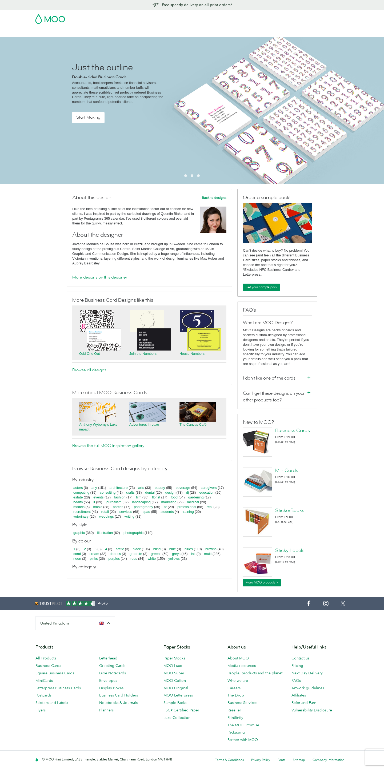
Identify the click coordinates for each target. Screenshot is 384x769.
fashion (119, 497)
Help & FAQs (258, 32)
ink (193, 554)
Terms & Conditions (229, 760)
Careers (234, 688)
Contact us (300, 658)
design (170, 492)
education (206, 492)
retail (105, 512)
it (94, 502)
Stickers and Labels (51, 702)
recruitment (82, 512)
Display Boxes (111, 688)
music (97, 507)
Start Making (88, 117)
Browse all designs (89, 370)
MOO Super (173, 673)
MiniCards (286, 470)
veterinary (81, 516)
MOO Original (175, 688)
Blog (237, 32)
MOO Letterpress (178, 695)
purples (114, 559)
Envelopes (108, 680)
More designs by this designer (99, 277)
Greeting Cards (112, 665)
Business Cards (49, 32)
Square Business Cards (54, 673)
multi (207, 554)
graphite (136, 554)
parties (118, 507)
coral (77, 554)
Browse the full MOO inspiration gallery (108, 446)
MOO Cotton (174, 680)
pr (165, 507)
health (78, 502)
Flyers (134, 32)
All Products (45, 658)
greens (156, 554)
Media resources (241, 665)
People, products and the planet (254, 673)
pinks (94, 559)
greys (176, 554)
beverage (183, 488)
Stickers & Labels (107, 32)
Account (265, 17)
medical (193, 502)
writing (129, 516)
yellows (174, 559)
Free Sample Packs (237, 17)
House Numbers (192, 354)
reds (133, 559)
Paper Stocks (174, 658)
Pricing (297, 665)
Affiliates (298, 695)
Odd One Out (89, 354)
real (210, 507)
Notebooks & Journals (118, 702)
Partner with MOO (242, 739)
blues (189, 549)
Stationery (154, 32)
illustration (105, 533)
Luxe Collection (176, 717)
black (137, 549)
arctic (120, 549)
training (188, 512)
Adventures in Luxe (144, 424)
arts (141, 488)
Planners (106, 710)
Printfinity (235, 717)
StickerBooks (289, 510)
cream (94, 554)
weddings (106, 516)
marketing (169, 502)
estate (78, 497)
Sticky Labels (290, 550)
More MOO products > (262, 582)
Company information (329, 760)
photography (143, 507)
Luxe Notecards (112, 673)
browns (211, 549)
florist (156, 497)
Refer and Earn (303, 702)
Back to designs (214, 197)
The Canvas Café (192, 424)
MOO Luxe (172, 665)
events (98, 497)
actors (78, 488)
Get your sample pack (261, 287)
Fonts (281, 760)
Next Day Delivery (307, 673)
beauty (160, 488)
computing (81, 492)
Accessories (179, 32)
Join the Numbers (143, 354)
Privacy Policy (260, 760)
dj (187, 492)
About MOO (238, 658)
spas (146, 512)
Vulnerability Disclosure (311, 710)
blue (172, 549)
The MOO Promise (243, 725)
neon (77, 559)
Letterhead (108, 658)
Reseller (234, 710)
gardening (196, 497)
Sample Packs (174, 702)
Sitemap (299, 760)
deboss (115, 554)
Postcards (78, 32)
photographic (133, 533)
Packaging (236, 732)
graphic (79, 533)
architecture (119, 488)
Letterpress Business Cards (58, 688)
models (79, 507)
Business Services (211, 32)
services (125, 512)
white (152, 559)
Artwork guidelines (307, 688)
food (174, 497)
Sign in (284, 17)
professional (186, 507)
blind (157, 549)
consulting (108, 492)
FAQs (296, 680)
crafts (130, 492)
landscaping (141, 502)
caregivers (209, 488)
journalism (113, 502)
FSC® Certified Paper (181, 710)
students (167, 512)
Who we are (237, 680)
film (138, 497)
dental (150, 492)
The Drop (235, 695)
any (94, 488)
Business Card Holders (118, 695)
